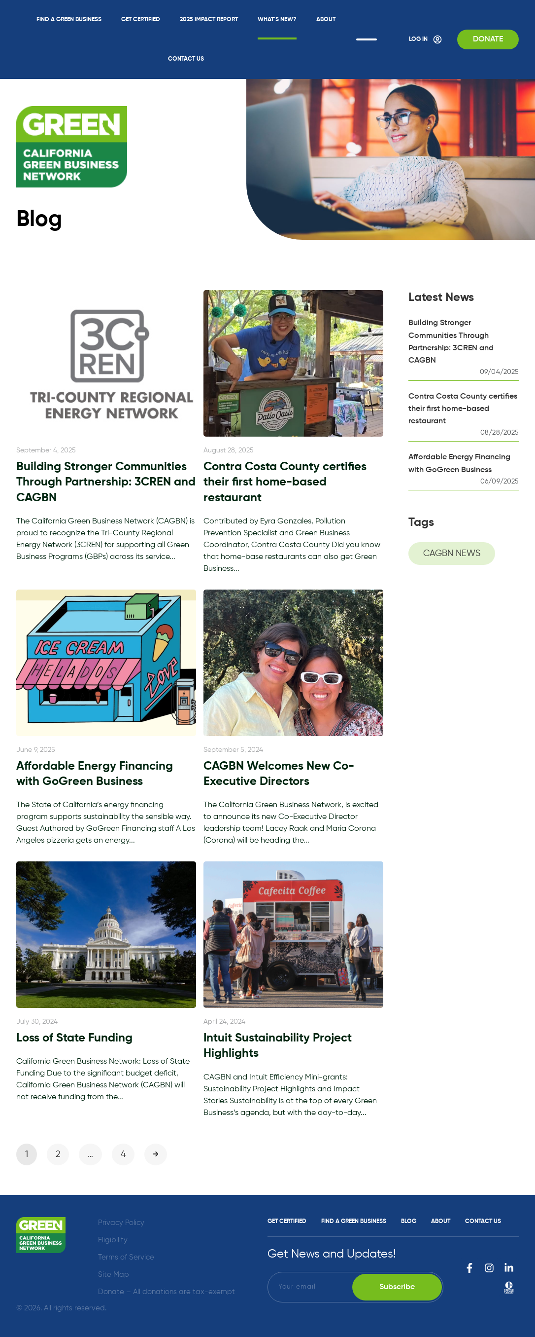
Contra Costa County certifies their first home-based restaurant (462, 409)
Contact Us (186, 59)
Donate (488, 39)
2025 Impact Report (209, 20)
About (325, 20)
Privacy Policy (121, 1222)
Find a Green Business (68, 20)
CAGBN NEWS (451, 553)
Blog (408, 1222)
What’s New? (277, 20)
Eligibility (113, 1240)
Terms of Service (126, 1257)
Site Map (113, 1274)
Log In (425, 39)
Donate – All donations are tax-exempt (166, 1292)
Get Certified (140, 20)
